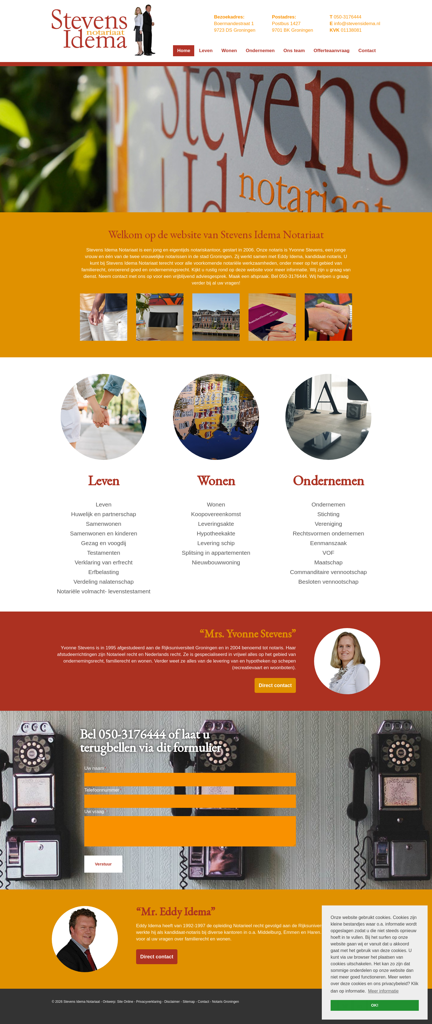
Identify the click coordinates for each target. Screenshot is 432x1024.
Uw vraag (95, 811)
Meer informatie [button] (383, 991)
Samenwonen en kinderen (103, 533)
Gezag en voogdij (103, 543)
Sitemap (189, 1002)
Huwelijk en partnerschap (103, 514)
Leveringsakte (216, 524)
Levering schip (215, 543)
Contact (203, 1002)
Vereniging (328, 524)
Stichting (328, 514)
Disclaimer (172, 1002)
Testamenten (103, 552)
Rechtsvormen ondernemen (328, 533)
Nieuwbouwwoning (216, 562)
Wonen (216, 504)
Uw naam (95, 768)
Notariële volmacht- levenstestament (103, 591)
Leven (103, 504)
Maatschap (328, 562)
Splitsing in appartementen (216, 552)
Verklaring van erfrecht (104, 562)
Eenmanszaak (328, 543)
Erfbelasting (103, 572)
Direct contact (275, 685)
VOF (328, 552)
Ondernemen (328, 504)
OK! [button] (374, 1005)
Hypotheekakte (216, 533)
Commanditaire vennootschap (328, 572)
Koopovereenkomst (216, 514)
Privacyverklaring (148, 1002)
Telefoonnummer (102, 790)
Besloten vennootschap (328, 581)
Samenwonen (103, 524)
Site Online (125, 1002)
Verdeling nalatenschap (104, 581)
